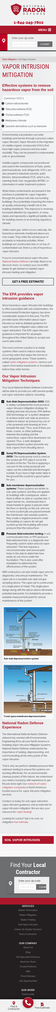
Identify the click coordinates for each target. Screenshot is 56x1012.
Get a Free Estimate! (28, 281)
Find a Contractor (28, 934)
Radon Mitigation (28, 915)
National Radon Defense (15, 261)
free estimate (21, 822)
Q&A (28, 971)
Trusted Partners (28, 966)
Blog (28, 952)
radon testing (24, 811)
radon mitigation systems (23, 362)
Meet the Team (28, 961)
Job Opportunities (28, 981)
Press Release (28, 976)
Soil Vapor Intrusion (22, 840)
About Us (28, 947)
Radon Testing (28, 919)
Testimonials (28, 994)
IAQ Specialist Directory (28, 957)
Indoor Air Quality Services (28, 929)
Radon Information (28, 910)
